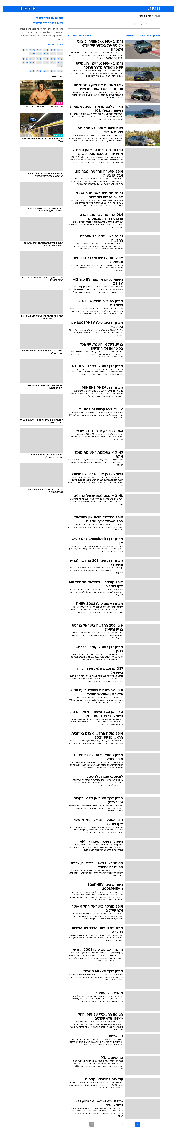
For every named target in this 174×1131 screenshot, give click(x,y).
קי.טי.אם (56, 36)
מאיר (19, 32)
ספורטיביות (22, 36)
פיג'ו (58, 29)
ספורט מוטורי (54, 32)
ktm (46, 32)
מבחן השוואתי (33, 36)
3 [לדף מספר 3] (116, 1124)
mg (50, 36)
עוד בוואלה (54, 77)
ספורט (134, 3)
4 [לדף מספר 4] (106, 1124)
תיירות (70, 3)
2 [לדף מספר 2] (125, 1124)
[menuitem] (142, 2)
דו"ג (35, 32)
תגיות (154, 16)
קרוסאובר (38, 29)
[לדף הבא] (89, 1124)
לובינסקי (20, 29)
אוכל (89, 3)
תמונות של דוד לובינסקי (46, 18)
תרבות (113, 3)
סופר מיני (29, 29)
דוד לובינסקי (142, 16)
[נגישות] (4, 3)
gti (41, 36)
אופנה (48, 3)
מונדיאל (124, 3)
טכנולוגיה (59, 3)
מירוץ (45, 36)
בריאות (80, 3)
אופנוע (40, 32)
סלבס (104, 3)
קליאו (57, 39)
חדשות (143, 3)
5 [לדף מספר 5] (96, 1124)
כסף (96, 3)
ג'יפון (46, 29)
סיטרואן (52, 29)
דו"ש (30, 32)
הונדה (24, 32)
